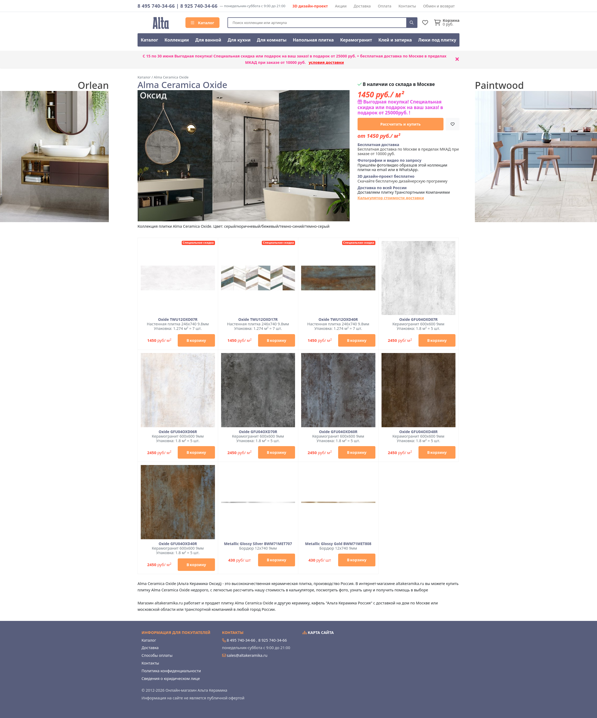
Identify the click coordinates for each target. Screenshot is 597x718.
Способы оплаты (157, 655)
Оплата (384, 6)
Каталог (202, 22)
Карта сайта (318, 632)
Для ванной (208, 40)
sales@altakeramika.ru (247, 655)
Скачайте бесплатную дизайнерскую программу (402, 178)
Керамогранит (356, 40)
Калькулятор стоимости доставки (391, 198)
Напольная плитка (313, 40)
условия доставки (326, 62)
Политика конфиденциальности (171, 670)
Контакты (407, 6)
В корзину (196, 340)
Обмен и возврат (439, 6)
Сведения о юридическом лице (171, 678)
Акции (341, 6)
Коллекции (176, 40)
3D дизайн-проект (310, 6)
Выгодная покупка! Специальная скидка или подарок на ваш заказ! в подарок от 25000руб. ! (400, 107)
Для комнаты (272, 40)
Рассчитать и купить (400, 124)
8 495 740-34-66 (156, 6)
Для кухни (238, 40)
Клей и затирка (395, 40)
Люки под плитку (437, 40)
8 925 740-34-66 (199, 6)
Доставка (362, 6)
